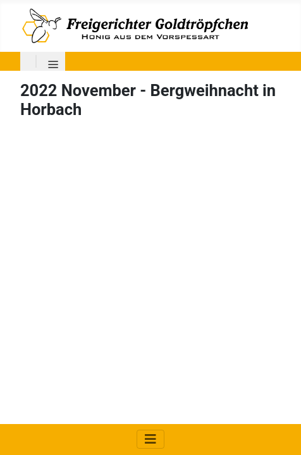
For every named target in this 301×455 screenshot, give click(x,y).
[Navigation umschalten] (150, 439)
